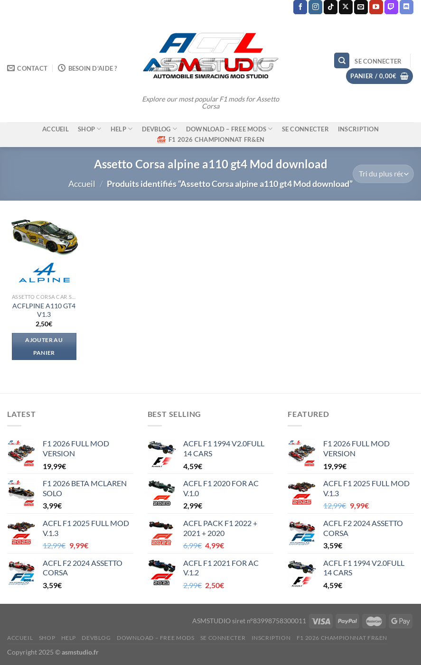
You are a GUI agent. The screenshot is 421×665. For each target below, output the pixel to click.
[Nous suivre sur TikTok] (330, 7)
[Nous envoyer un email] (361, 7)
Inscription (358, 129)
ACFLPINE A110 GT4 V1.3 (43, 310)
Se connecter (305, 129)
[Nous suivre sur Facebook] (300, 7)
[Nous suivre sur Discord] (406, 7)
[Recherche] (341, 60)
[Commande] (383, 174)
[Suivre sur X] (346, 7)
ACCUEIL (55, 129)
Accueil (81, 183)
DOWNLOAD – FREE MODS (229, 128)
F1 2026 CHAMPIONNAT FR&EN (210, 139)
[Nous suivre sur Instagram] (315, 7)
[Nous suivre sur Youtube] (376, 7)
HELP (121, 128)
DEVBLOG (159, 128)
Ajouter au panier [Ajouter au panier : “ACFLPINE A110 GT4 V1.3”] (43, 346)
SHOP (89, 128)
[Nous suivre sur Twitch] (391, 7)
